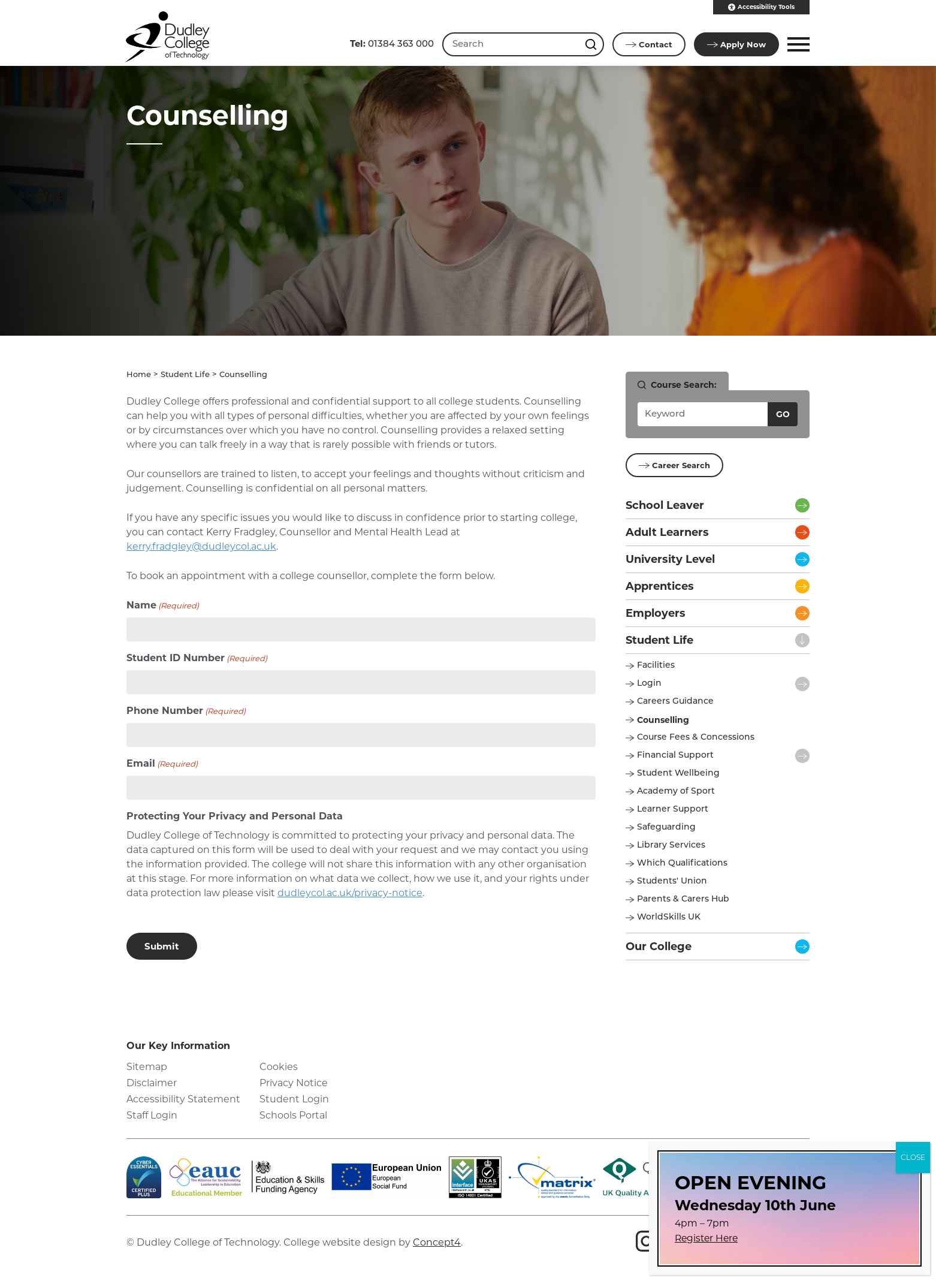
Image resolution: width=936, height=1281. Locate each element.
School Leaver (665, 504)
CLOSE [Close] (913, 1157)
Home (138, 374)
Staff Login (151, 1114)
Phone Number (186, 710)
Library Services (671, 844)
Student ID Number (196, 658)
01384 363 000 (392, 43)
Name (162, 605)
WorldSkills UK (669, 916)
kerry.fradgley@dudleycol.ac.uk (201, 545)
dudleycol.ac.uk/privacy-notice (349, 892)
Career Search (674, 464)
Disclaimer (151, 1082)
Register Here (706, 1238)
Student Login (294, 1098)
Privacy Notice (293, 1082)
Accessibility (761, 7)
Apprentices (660, 585)
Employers (656, 612)
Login (649, 683)
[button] (796, 44)
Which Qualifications (682, 862)
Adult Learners (667, 531)
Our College (659, 946)
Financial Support (675, 754)
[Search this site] (592, 44)
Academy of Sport (676, 790)
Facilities (656, 665)
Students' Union (672, 880)
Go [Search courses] (783, 413)
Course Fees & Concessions (695, 737)
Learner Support (672, 808)
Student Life (185, 374)
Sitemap (146, 1066)
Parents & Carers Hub (683, 898)
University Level (670, 558)
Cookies (278, 1066)
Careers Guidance (675, 701)
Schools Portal (293, 1114)
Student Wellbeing (678, 772)
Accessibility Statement (183, 1098)
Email (162, 763)
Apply (736, 44)
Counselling (663, 719)
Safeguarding (666, 826)
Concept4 (437, 1241)
